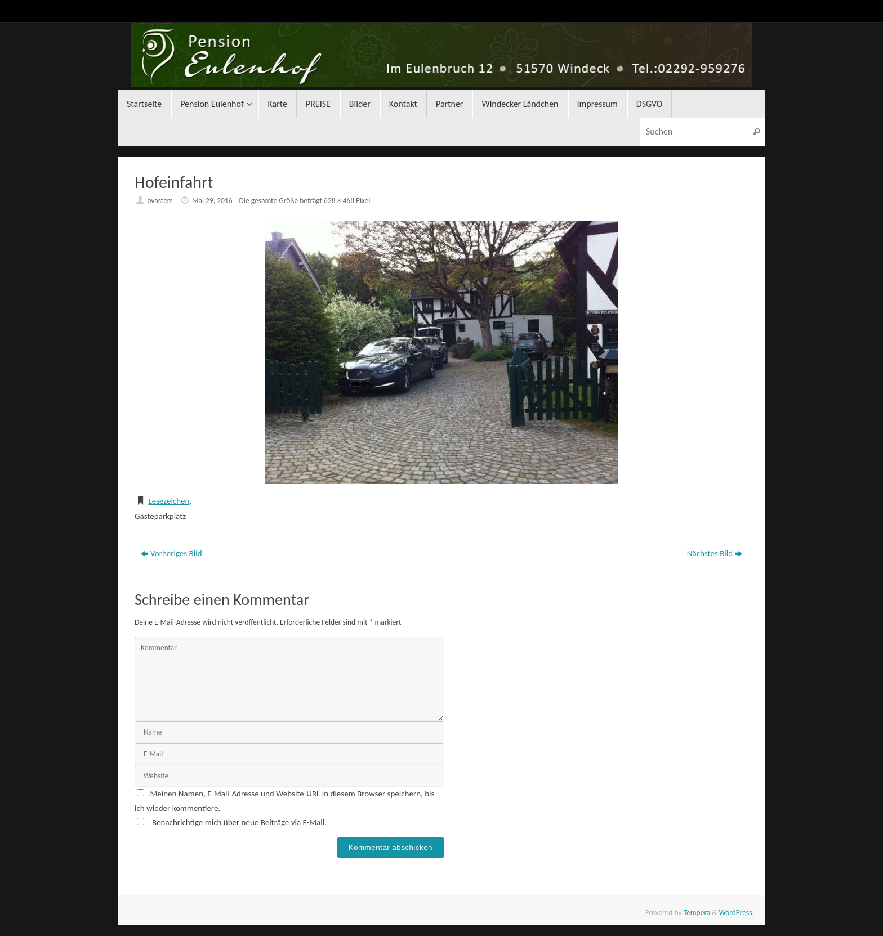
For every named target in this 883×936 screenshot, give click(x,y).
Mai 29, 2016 (212, 200)
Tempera (697, 912)
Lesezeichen (168, 501)
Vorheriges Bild (171, 553)
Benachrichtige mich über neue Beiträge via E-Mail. (239, 822)
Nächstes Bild (714, 553)
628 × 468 (339, 200)
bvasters (159, 200)
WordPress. (736, 912)
